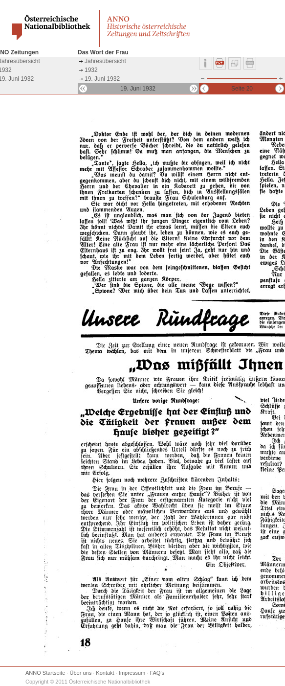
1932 (91, 70)
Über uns (81, 673)
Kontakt (105, 673)
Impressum (132, 673)
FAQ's (157, 673)
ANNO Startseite (45, 673)
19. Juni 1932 (102, 78)
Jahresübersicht (105, 61)
